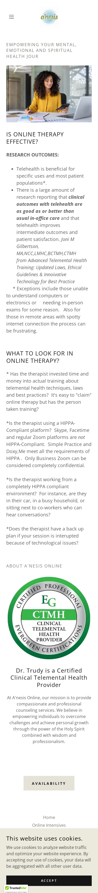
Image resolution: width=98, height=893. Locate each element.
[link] (49, 16)
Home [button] (49, 817)
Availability (49, 783)
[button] (12, 16)
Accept (49, 887)
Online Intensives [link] (49, 825)
